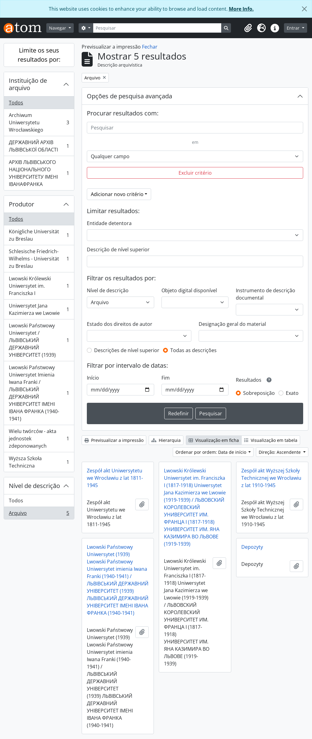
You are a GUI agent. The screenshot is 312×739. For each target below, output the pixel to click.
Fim (165, 377)
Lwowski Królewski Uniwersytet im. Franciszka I (39, 286)
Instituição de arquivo (28, 84)
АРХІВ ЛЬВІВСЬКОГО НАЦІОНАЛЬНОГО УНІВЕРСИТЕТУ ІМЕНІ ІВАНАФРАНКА (39, 173)
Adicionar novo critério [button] (117, 194)
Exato (292, 393)
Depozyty (252, 547)
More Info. (241, 8)
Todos (16, 102)
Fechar (150, 46)
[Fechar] (304, 8)
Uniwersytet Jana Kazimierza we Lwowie (39, 309)
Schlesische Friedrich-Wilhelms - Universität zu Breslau (39, 258)
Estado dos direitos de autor (119, 324)
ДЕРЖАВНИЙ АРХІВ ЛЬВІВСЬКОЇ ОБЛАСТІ (39, 146)
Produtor (21, 204)
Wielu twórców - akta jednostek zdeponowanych (39, 438)
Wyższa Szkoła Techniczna (39, 462)
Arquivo (39, 514)
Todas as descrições (193, 350)
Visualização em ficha (214, 440)
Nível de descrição (34, 486)
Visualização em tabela (270, 440)
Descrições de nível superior (126, 350)
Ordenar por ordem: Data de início (211, 452)
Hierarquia (166, 440)
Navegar (58, 28)
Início (93, 377)
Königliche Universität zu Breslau (39, 235)
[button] (248, 28)
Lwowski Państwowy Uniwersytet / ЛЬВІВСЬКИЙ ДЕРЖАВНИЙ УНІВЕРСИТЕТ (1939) (39, 340)
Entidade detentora (109, 223)
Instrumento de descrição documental (265, 294)
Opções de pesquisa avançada (129, 96)
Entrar (294, 28)
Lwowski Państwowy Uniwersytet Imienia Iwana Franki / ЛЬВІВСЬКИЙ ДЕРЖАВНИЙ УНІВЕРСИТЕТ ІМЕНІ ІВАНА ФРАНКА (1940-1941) (39, 393)
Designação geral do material (232, 324)
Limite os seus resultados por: (39, 55)
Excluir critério (195, 172)
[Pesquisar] (157, 28)
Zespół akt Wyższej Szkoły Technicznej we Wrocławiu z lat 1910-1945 (271, 478)
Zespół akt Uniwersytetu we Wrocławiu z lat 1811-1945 (115, 478)
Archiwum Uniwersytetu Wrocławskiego (39, 122)
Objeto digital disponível (189, 290)
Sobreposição (259, 393)
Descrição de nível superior (118, 249)
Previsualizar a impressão (114, 440)
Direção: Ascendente (280, 452)
